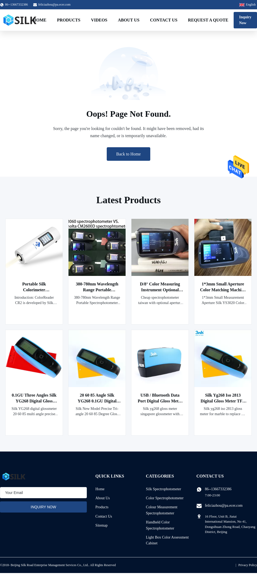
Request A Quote (208, 20)
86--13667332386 (218, 489)
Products (68, 20)
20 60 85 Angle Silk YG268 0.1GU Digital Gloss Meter (97, 401)
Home (39, 20)
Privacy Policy (247, 565)
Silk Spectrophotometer (163, 489)
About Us (128, 20)
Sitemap (101, 525)
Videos (99, 20)
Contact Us (163, 20)
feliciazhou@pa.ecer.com (54, 4)
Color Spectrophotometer (165, 498)
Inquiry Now (245, 20)
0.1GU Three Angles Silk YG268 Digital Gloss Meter (34, 401)
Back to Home (128, 154)
